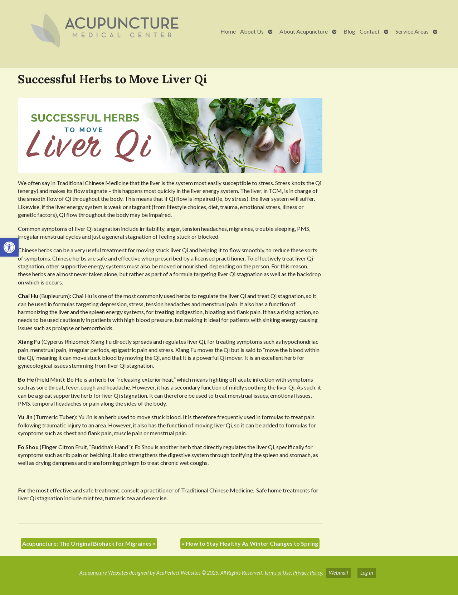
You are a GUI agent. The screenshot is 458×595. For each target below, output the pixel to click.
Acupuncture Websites (103, 573)
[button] (9, 247)
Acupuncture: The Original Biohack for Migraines (89, 543)
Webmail (338, 573)
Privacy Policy (307, 573)
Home (228, 31)
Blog (349, 31)
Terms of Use (277, 573)
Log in (366, 573)
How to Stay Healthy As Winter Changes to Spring (250, 543)
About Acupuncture (303, 31)
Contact (370, 31)
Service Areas (412, 31)
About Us (252, 31)
